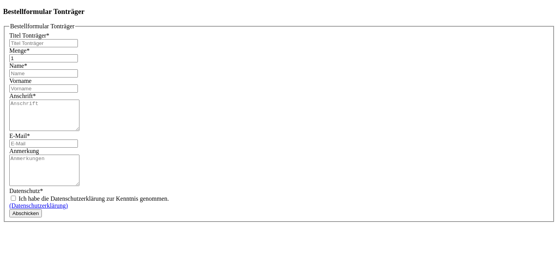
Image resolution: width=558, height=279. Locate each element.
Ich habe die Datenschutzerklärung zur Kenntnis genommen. (90, 210)
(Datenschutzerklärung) (38, 217)
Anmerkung (24, 156)
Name (18, 65)
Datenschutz (26, 202)
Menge (19, 50)
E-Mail (19, 141)
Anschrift (22, 96)
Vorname (20, 81)
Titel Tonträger (29, 35)
